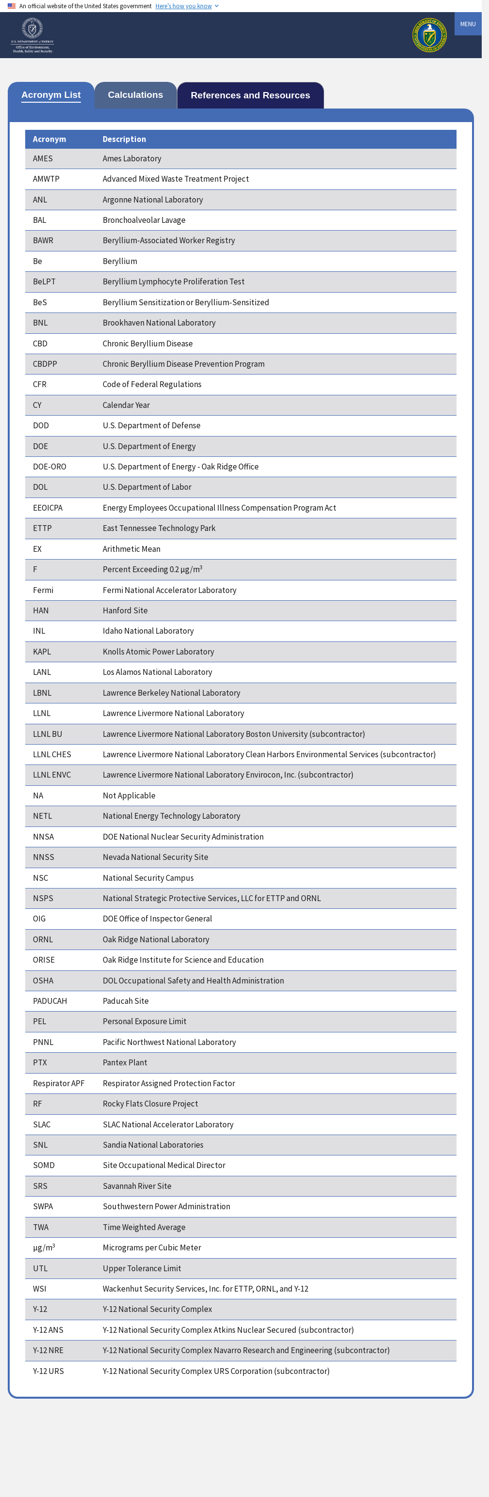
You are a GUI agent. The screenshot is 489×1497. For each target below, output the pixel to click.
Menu (468, 23)
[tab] (51, 95)
